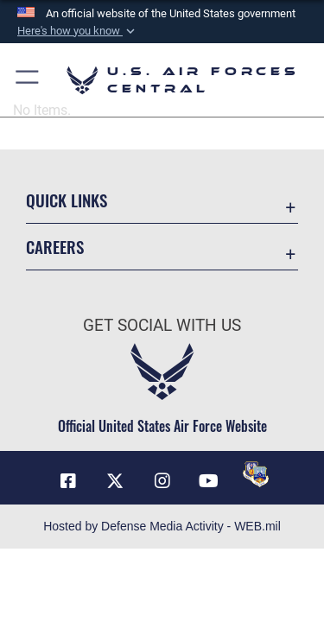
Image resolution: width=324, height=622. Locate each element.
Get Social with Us (162, 325)
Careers (55, 246)
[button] (77, 31)
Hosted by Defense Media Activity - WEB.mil (162, 526)
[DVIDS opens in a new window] (256, 474)
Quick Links (66, 200)
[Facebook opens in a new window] (68, 481)
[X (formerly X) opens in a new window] (115, 481)
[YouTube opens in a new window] (209, 481)
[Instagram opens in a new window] (162, 481)
